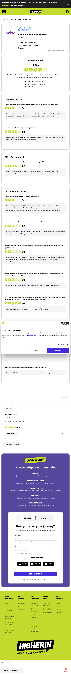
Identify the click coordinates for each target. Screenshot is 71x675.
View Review (12, 433)
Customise (35, 350)
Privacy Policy (47, 609)
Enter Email (18, 535)
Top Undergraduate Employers (10, 630)
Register (27, 518)
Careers (58, 613)
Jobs (6, 603)
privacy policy (33, 335)
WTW (22, 38)
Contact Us (21, 603)
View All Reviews (13, 670)
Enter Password (19, 547)
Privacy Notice (42, 579)
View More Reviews (11, 444)
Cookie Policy (47, 613)
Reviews (7, 607)
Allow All (58, 350)
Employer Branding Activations (34, 629)
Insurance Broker (11, 415)
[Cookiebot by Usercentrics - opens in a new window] (61, 323)
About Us (59, 603)
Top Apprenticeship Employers (10, 616)
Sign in (43, 518)
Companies (8, 610)
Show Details (61, 344)
